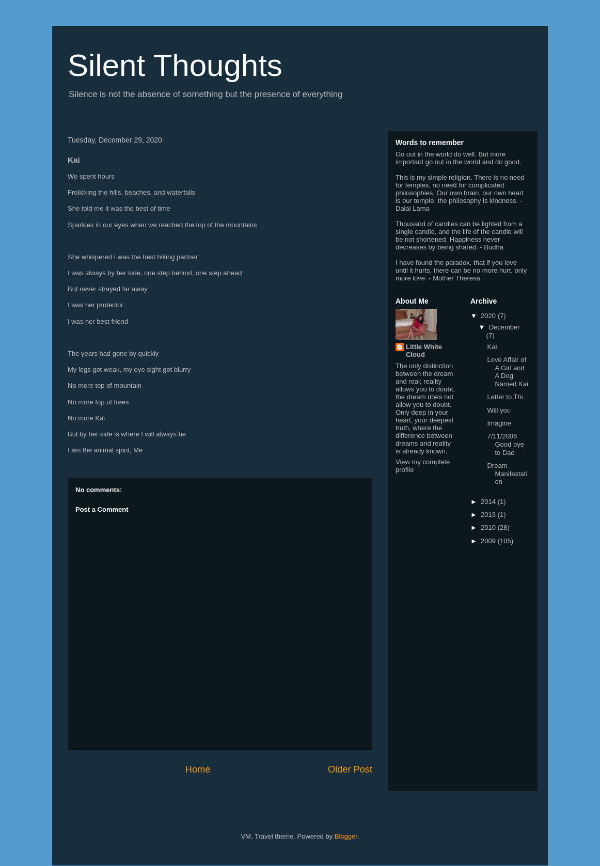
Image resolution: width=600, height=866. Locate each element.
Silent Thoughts (175, 65)
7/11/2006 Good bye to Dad (505, 444)
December (504, 327)
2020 (489, 316)
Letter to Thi (505, 397)
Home (198, 769)
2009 (489, 541)
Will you (499, 410)
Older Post (350, 769)
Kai (492, 347)
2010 (489, 527)
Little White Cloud (424, 350)
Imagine (499, 423)
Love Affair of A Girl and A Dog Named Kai (507, 372)
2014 (489, 502)
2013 (489, 514)
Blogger (346, 836)
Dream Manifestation (507, 473)
